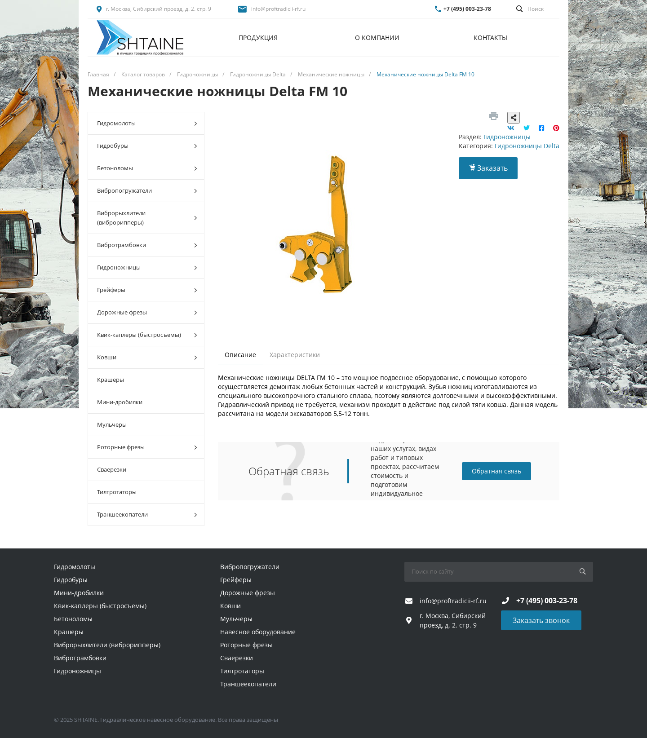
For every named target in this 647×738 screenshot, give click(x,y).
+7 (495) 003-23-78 (467, 9)
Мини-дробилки (119, 402)
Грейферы (147, 290)
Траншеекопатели (147, 514)
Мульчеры (112, 424)
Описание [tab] (240, 354)
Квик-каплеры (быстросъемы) (147, 335)
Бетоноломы (147, 168)
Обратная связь (496, 471)
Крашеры (110, 380)
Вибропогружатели (147, 190)
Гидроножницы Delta (527, 145)
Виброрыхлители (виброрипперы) (147, 217)
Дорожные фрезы (147, 312)
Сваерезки (111, 469)
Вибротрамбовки (147, 245)
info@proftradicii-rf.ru (278, 9)
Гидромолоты (147, 123)
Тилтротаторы (117, 492)
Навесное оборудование (258, 632)
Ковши (147, 357)
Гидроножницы (147, 267)
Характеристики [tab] (295, 354)
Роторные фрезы (147, 447)
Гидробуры (147, 145)
